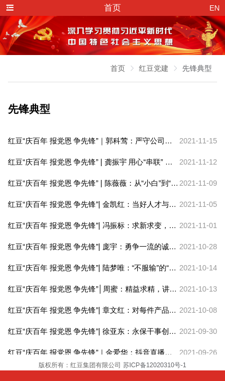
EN (215, 8)
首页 (117, 68)
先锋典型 (197, 68)
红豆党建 (153, 68)
